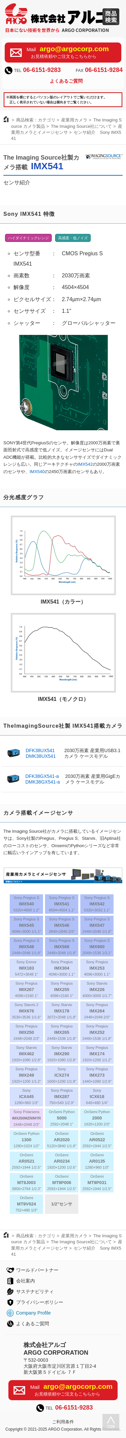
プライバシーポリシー (39, 1302)
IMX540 (37, 471)
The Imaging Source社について (81, 126)
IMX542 (85, 464)
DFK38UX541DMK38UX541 (41, 753)
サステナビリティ (35, 1291)
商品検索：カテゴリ (35, 119)
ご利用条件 (63, 1421)
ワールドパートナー (37, 1270)
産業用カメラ (74, 119)
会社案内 (25, 1280)
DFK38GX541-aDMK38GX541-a (42, 779)
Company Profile (33, 1313)
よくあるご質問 (66, 81)
